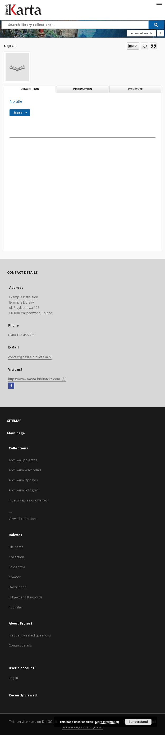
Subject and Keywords (25, 597)
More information (107, 721)
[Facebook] (11, 386)
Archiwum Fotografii (24, 490)
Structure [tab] (135, 89)
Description (17, 587)
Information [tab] (82, 89)
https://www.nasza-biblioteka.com (37, 379)
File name (16, 547)
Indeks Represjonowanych (29, 500)
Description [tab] (30, 89)
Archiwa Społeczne (23, 460)
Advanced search (141, 33)
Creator (15, 577)
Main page (16, 433)
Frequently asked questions (30, 635)
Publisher (16, 607)
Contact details (20, 645)
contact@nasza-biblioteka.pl (30, 357)
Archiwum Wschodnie (25, 470)
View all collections (23, 519)
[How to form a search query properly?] (160, 33)
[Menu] (159, 4)
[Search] (156, 24)
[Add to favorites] (144, 46)
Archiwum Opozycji (23, 480)
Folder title (17, 567)
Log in (13, 678)
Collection (16, 557)
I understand (138, 722)
